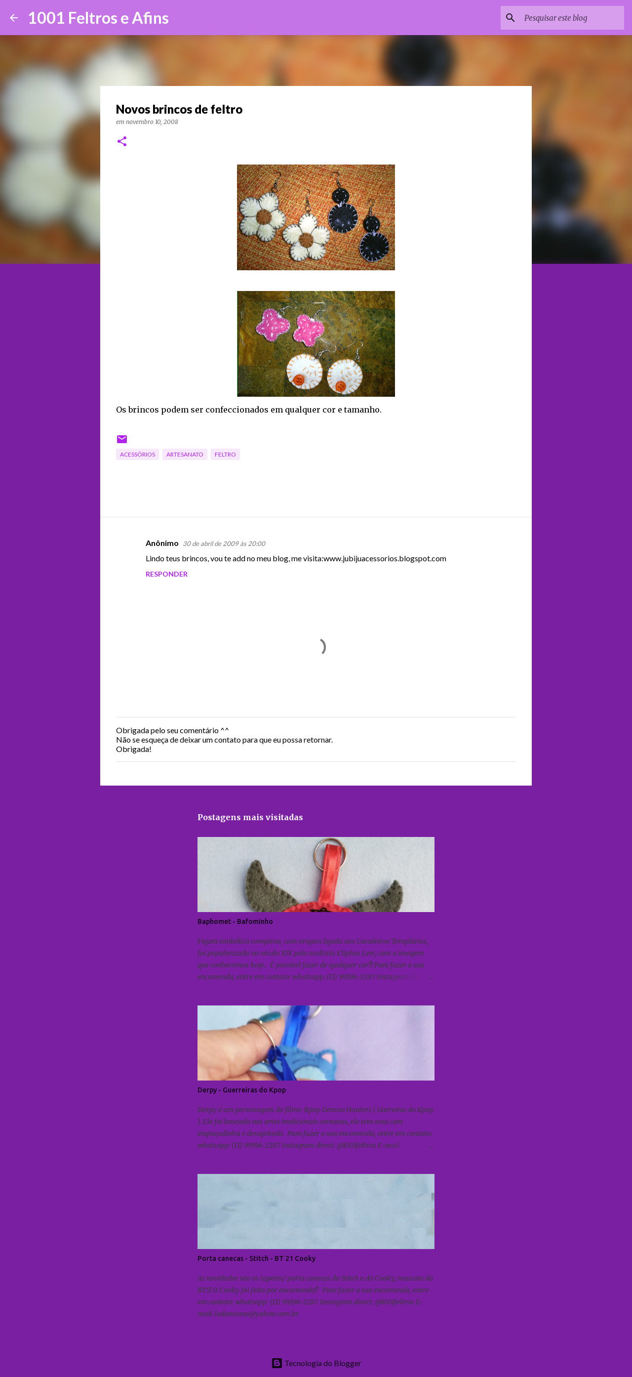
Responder (167, 574)
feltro (225, 454)
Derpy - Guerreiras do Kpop (242, 1090)
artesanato (184, 454)
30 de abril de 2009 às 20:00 (224, 543)
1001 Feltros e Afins (98, 17)
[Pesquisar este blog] (572, 18)
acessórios (137, 454)
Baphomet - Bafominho (235, 921)
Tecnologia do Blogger (316, 1363)
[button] (122, 142)
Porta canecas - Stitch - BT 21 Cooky (257, 1258)
